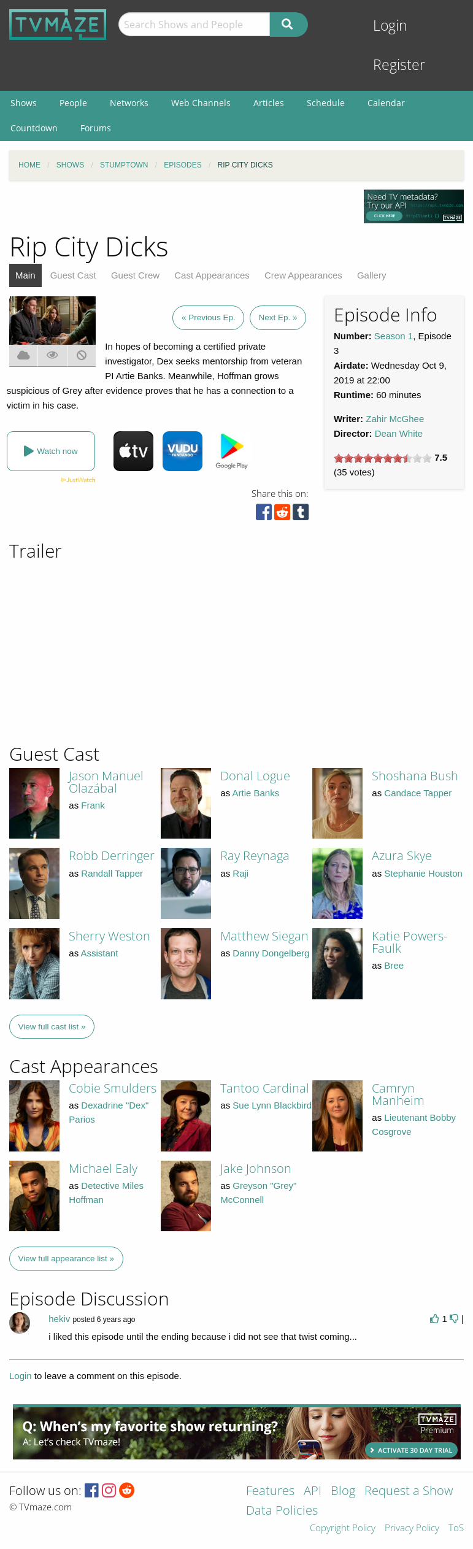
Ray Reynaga (255, 855)
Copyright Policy (342, 1528)
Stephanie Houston (423, 873)
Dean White (399, 433)
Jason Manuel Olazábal (106, 781)
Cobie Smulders (112, 1088)
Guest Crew (135, 275)
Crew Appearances (303, 275)
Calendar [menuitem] (386, 103)
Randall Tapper (112, 873)
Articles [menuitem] (268, 103)
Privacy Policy (412, 1528)
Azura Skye (402, 855)
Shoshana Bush (415, 775)
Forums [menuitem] (95, 128)
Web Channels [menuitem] (201, 103)
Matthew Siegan (264, 936)
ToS (456, 1528)
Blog (343, 1492)
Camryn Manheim (398, 1094)
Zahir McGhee (395, 418)
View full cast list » (52, 1026)
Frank (92, 805)
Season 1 (393, 336)
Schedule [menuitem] (326, 103)
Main (25, 275)
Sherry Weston (109, 936)
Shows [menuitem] (23, 103)
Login (390, 25)
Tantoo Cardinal (264, 1088)
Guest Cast (73, 275)
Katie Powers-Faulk (409, 942)
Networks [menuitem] (129, 103)
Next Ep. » (277, 317)
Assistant (99, 953)
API (312, 1492)
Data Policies (282, 1511)
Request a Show (408, 1492)
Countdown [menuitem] (34, 128)
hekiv (59, 1318)
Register (399, 64)
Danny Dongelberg (271, 953)
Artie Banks (256, 793)
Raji (240, 873)
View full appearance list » (66, 1258)
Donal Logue (255, 775)
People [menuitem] (73, 103)
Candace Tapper (418, 793)
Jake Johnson (255, 1168)
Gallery (371, 275)
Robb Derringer (112, 855)
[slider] (383, 458)
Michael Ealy (103, 1168)
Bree (394, 965)
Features (270, 1492)
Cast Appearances (212, 275)
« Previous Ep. (209, 317)
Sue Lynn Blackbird (272, 1105)
